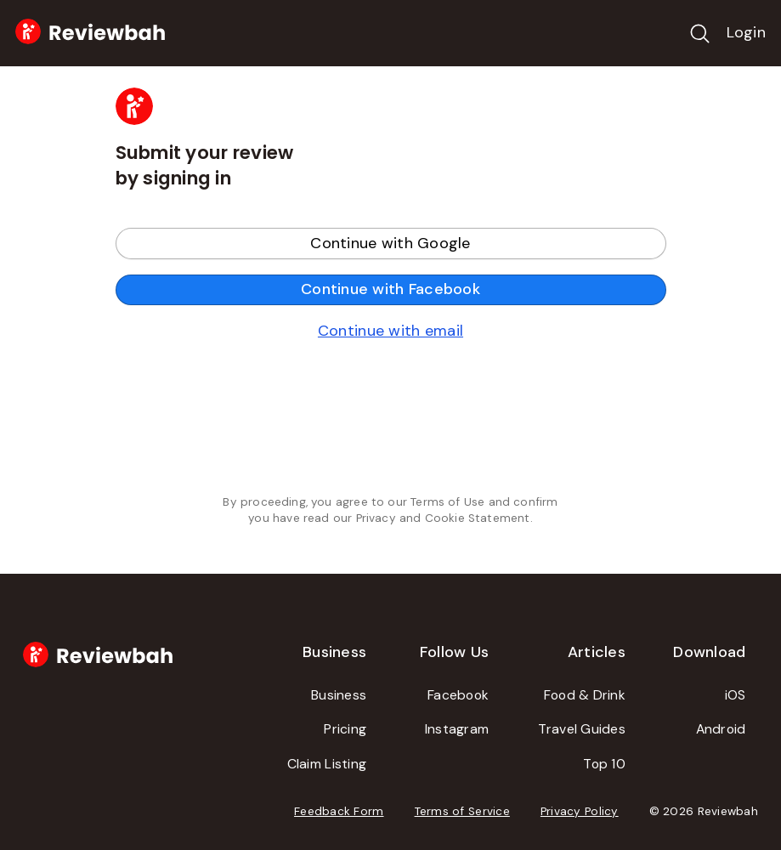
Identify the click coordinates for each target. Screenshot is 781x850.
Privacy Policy (579, 811)
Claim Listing (327, 764)
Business (338, 695)
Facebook (458, 695)
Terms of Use (447, 502)
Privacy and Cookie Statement (443, 518)
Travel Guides (581, 729)
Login (746, 32)
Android (721, 729)
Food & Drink (584, 695)
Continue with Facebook (390, 289)
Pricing (345, 729)
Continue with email (390, 330)
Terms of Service (462, 811)
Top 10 (604, 764)
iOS (735, 695)
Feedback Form (339, 811)
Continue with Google (390, 243)
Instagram (457, 729)
